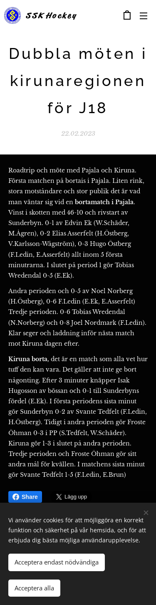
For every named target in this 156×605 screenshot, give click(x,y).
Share (25, 497)
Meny (143, 15)
